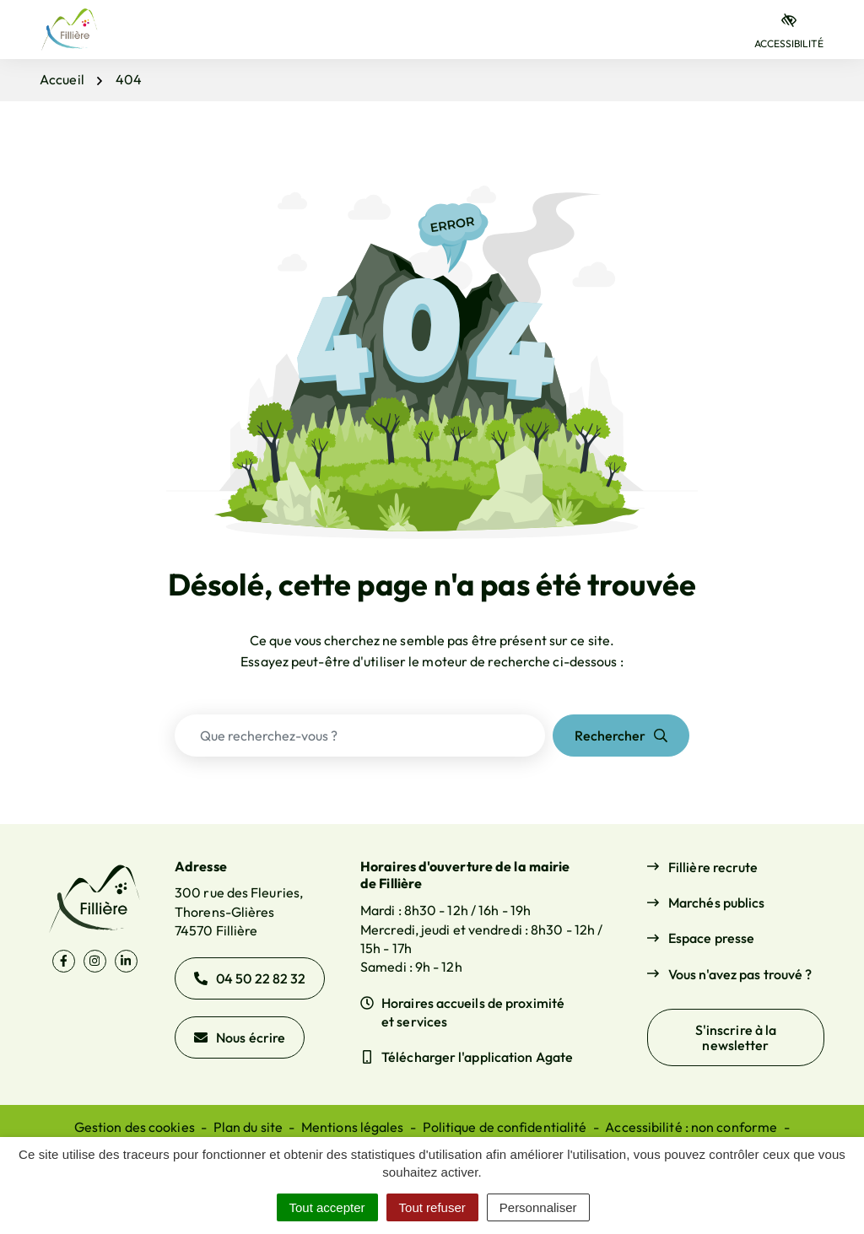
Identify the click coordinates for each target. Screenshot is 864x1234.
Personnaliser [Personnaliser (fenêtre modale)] (538, 1207)
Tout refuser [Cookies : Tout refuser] (432, 1207)
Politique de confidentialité (505, 1126)
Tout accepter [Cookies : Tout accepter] (327, 1207)
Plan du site (248, 1126)
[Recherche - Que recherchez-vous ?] (360, 735)
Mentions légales (352, 1126)
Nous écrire (239, 1037)
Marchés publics (716, 902)
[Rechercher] (621, 735)
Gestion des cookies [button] (134, 1126)
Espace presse (711, 938)
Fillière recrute (713, 867)
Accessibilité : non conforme (691, 1126)
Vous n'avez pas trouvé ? (740, 974)
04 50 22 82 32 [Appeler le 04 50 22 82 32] (249, 978)
